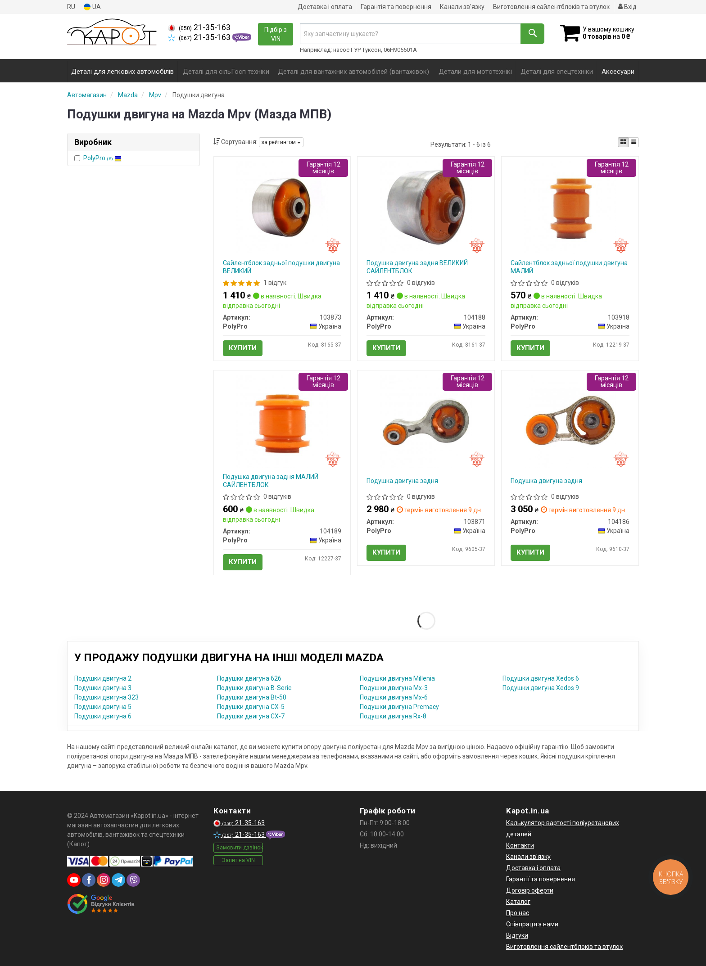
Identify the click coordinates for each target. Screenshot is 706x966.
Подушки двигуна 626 (249, 678)
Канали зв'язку (462, 6)
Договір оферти (529, 890)
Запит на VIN (238, 860)
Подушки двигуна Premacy (399, 706)
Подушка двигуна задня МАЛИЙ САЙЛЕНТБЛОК (270, 480)
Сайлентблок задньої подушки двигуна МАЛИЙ (569, 267)
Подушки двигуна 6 (102, 716)
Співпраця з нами (532, 924)
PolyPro (102, 158)
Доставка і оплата (325, 6)
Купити (243, 348)
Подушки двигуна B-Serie (254, 687)
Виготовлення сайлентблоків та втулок (551, 6)
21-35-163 (199, 27)
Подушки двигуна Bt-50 (251, 697)
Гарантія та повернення (396, 6)
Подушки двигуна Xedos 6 (540, 678)
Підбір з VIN (275, 34)
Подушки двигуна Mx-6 (394, 697)
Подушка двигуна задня (402, 480)
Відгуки (517, 935)
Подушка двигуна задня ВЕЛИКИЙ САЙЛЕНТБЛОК (417, 267)
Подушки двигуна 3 (102, 687)
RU (71, 6)
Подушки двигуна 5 (102, 706)
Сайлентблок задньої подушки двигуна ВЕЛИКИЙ (281, 267)
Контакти (520, 845)
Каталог (518, 901)
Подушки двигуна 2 (102, 678)
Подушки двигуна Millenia (397, 678)
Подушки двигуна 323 (106, 697)
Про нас (517, 912)
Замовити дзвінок (239, 847)
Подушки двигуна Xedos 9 (540, 687)
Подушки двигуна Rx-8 (393, 716)
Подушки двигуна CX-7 (251, 716)
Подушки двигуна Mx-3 (394, 687)
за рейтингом (281, 142)
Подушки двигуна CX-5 (251, 706)
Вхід (627, 6)
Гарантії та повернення (540, 879)
